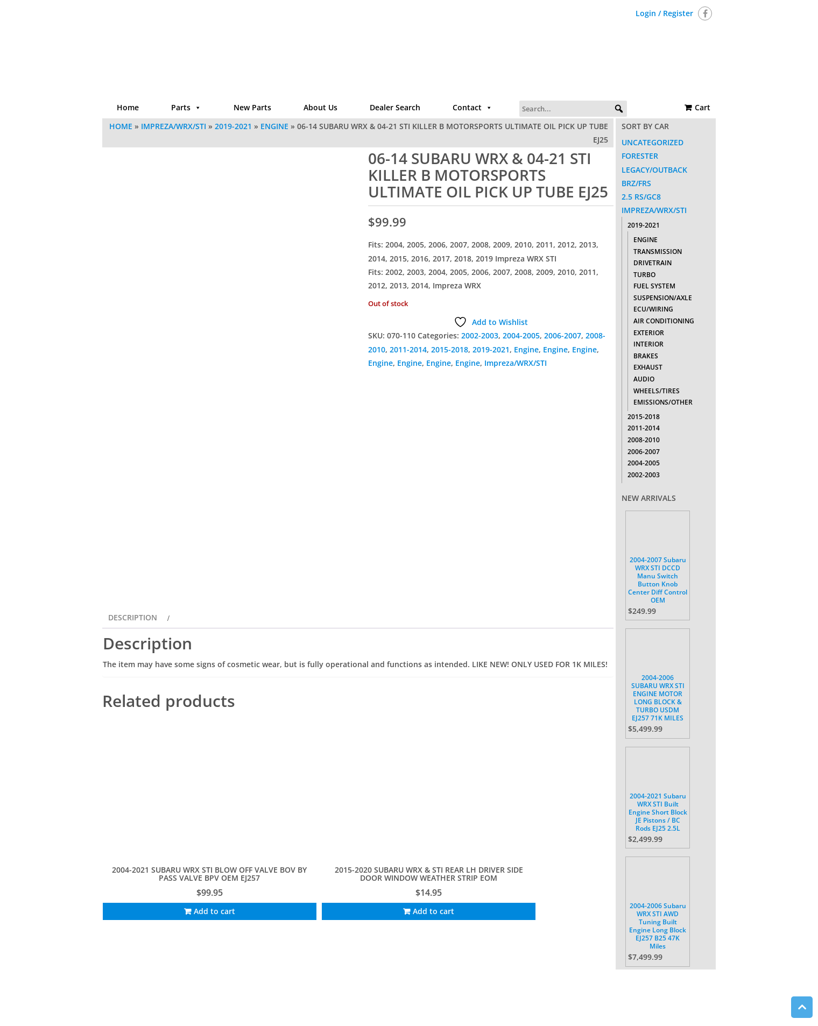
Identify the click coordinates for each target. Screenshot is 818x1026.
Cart (702, 107)
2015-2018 (449, 349)
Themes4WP (476, 1008)
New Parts (252, 107)
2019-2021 (233, 126)
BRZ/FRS (636, 183)
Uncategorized (652, 142)
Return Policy (523, 980)
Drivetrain (652, 262)
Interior (648, 344)
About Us (320, 107)
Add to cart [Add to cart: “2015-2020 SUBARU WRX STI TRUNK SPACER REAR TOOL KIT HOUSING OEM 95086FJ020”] (427, 917)
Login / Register (664, 13)
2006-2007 (562, 335)
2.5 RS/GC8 (641, 197)
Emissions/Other (663, 402)
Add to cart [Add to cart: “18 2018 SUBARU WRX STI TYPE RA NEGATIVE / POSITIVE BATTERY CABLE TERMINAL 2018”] (560, 917)
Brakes (645, 355)
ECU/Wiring (653, 309)
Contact (472, 107)
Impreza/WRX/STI (173, 126)
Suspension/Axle (662, 297)
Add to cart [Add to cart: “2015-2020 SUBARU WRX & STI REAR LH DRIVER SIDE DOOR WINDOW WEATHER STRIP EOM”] (295, 917)
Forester (640, 156)
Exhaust (647, 367)
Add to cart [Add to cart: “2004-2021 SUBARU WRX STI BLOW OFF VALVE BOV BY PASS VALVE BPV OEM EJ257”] (163, 909)
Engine (274, 126)
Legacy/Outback (654, 170)
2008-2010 (643, 439)
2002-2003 (479, 335)
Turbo (644, 274)
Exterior (648, 332)
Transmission (657, 251)
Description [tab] (132, 675)
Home (128, 107)
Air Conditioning (663, 321)
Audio (643, 379)
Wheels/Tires (656, 390)
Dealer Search (395, 107)
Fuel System (654, 286)
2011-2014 (408, 349)
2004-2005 (521, 335)
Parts (186, 107)
